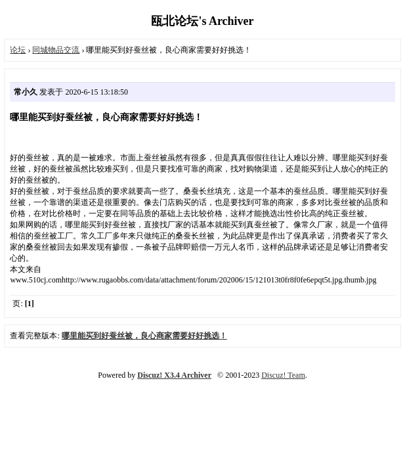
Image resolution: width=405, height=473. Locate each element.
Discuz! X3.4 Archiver (174, 375)
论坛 (18, 50)
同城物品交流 (55, 50)
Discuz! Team (283, 375)
